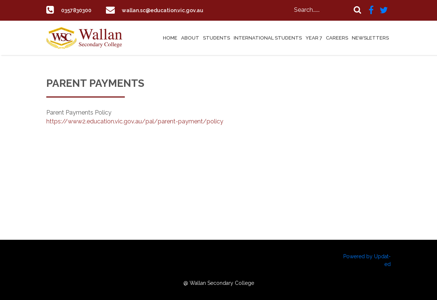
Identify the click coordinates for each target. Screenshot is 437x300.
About (190, 38)
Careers (337, 38)
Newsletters (370, 38)
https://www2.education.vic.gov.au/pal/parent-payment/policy (134, 121)
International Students (268, 38)
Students (216, 38)
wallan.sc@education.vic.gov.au (169, 10)
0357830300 (78, 10)
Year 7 (314, 38)
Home (170, 38)
